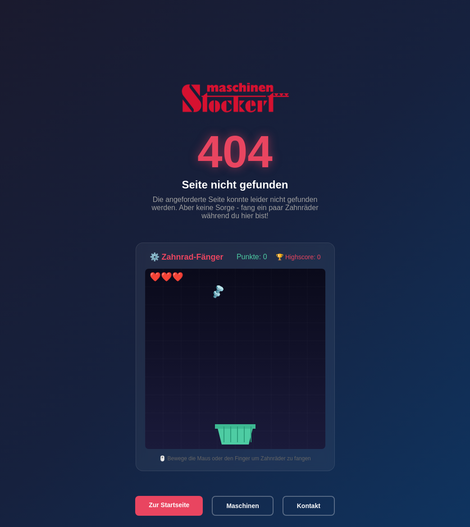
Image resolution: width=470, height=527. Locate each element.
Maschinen (242, 505)
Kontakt (308, 505)
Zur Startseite (169, 505)
